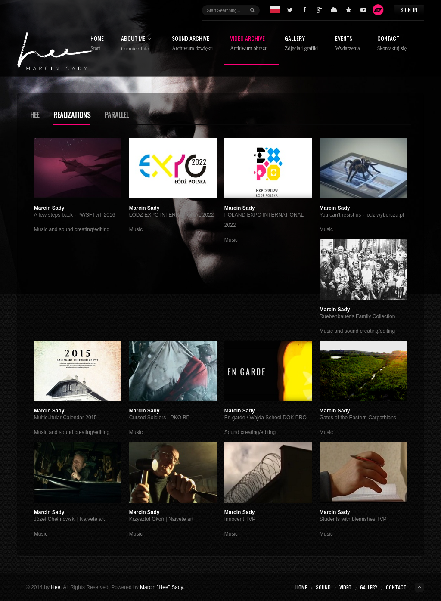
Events (347, 43)
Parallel (117, 115)
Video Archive (248, 43)
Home (97, 43)
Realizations (71, 115)
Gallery (301, 43)
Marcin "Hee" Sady (161, 587)
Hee (34, 115)
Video (345, 587)
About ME (138, 43)
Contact (392, 43)
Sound (323, 587)
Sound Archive (192, 43)
